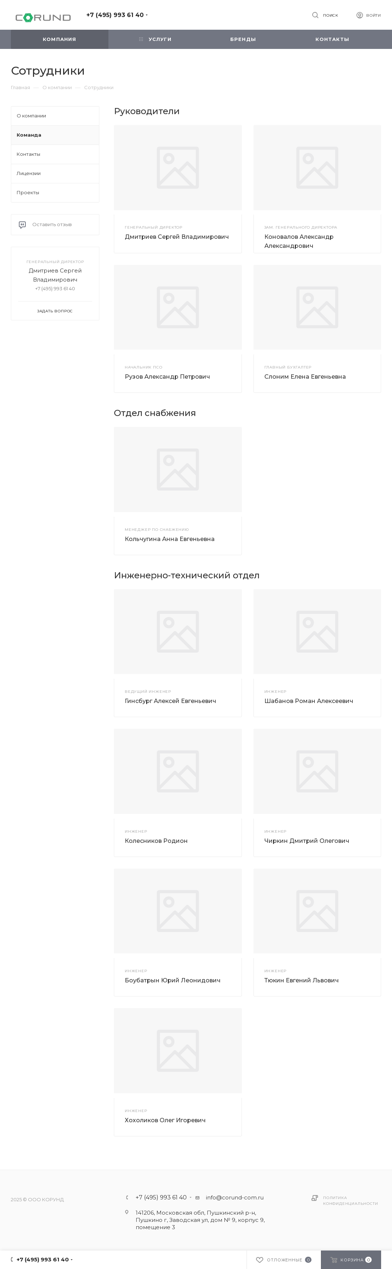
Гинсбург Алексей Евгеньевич (170, 701)
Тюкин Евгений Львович (301, 980)
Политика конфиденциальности (350, 1200)
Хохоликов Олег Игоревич (165, 1120)
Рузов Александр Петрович (167, 376)
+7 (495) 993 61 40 (115, 15)
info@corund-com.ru (235, 1197)
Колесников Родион (156, 840)
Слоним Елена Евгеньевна (305, 376)
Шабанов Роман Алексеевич (308, 701)
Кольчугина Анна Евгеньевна (170, 539)
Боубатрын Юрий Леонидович (172, 980)
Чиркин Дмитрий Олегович (306, 840)
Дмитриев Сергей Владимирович (177, 236)
